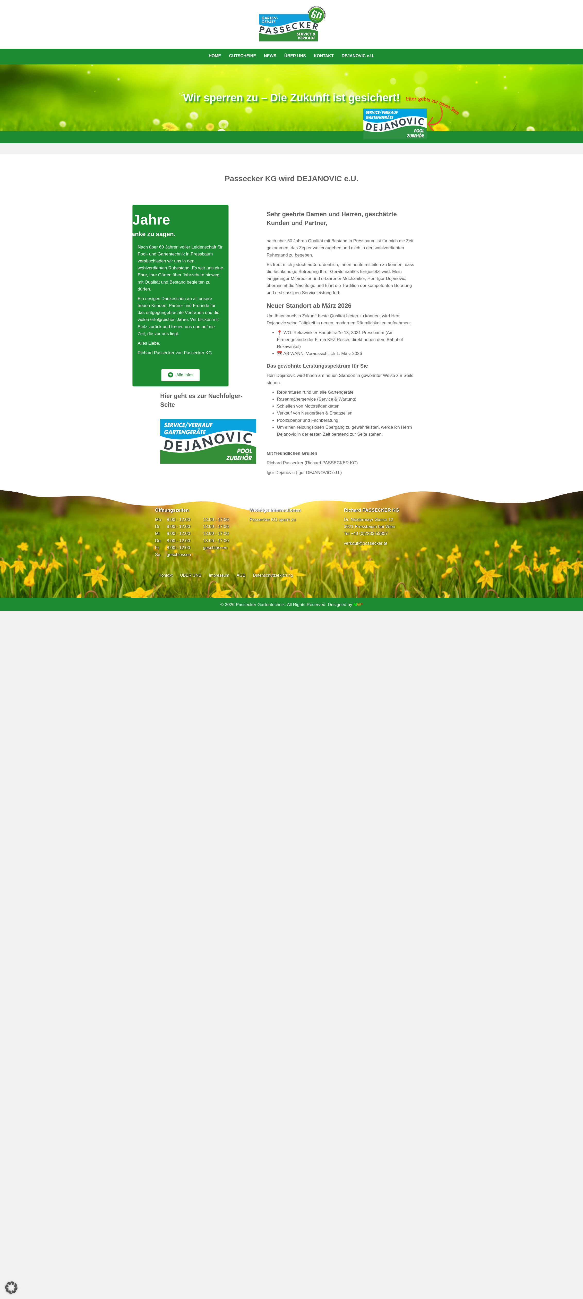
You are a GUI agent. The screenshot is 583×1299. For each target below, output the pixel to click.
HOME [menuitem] (215, 56)
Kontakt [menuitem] (166, 575)
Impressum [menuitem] (219, 575)
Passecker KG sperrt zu (273, 519)
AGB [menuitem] (241, 575)
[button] (11, 1287)
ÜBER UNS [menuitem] (295, 56)
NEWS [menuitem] (270, 56)
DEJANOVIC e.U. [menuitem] (358, 56)
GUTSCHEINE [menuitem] (242, 56)
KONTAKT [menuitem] (324, 56)
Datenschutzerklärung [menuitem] (273, 575)
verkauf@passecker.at (365, 543)
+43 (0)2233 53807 (369, 533)
